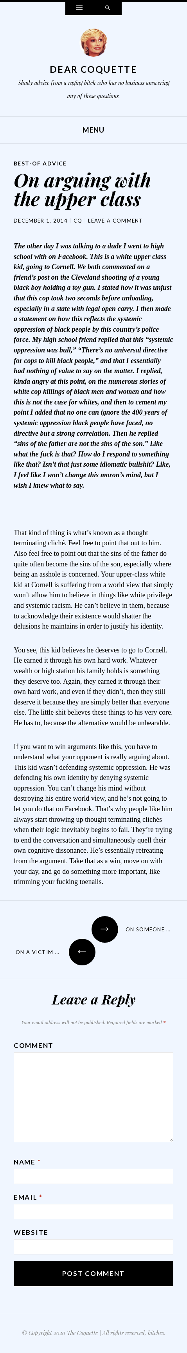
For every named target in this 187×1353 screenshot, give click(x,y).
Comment (34, 1045)
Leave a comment (115, 220)
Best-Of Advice (40, 163)
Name (27, 1162)
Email (28, 1197)
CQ (78, 220)
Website (31, 1232)
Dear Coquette (93, 69)
